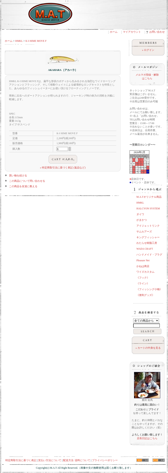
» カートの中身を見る (148, 347)
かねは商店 (142, 266)
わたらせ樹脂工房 (146, 242)
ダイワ (140, 214)
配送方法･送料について (76, 460)
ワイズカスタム (145, 271)
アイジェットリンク (148, 225)
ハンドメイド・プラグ (149, 254)
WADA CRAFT (144, 248)
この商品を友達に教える (23, 186)
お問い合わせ (155, 31)
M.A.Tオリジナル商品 (149, 196)
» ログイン (148, 49)
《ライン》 (142, 283)
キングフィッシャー (148, 237)
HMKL (19, 40)
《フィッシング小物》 (149, 289)
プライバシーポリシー (105, 460)
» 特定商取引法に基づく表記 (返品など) (63, 167)
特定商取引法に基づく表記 (20, 460)
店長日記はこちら (147, 438)
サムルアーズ (144, 231)
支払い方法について (49, 460)
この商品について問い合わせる (27, 180)
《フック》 (142, 277)
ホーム (114, 31)
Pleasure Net (143, 260)
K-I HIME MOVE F (35, 40)
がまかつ (141, 219)
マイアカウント (132, 31)
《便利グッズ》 (145, 295)
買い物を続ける (18, 175)
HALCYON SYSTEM (148, 208)
